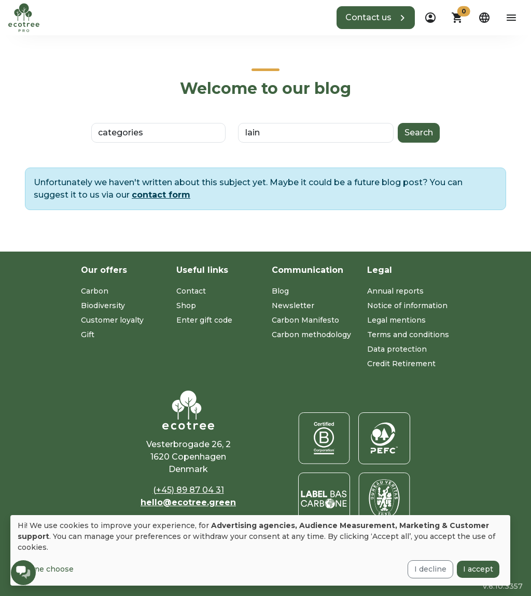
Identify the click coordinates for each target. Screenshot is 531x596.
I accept (478, 569)
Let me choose (46, 569)
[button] (376, 17)
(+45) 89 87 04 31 (188, 490)
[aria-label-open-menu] (511, 17)
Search (418, 132)
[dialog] (260, 550)
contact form (161, 195)
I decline (430, 569)
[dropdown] (430, 17)
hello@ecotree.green (188, 502)
